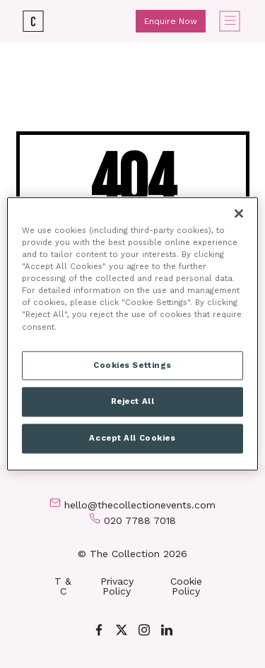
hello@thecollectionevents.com (140, 505)
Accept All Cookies (132, 438)
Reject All (133, 402)
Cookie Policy (186, 586)
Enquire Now (170, 21)
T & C (62, 586)
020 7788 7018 (140, 520)
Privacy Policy (117, 586)
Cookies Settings (132, 365)
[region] (132, 333)
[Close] (238, 213)
